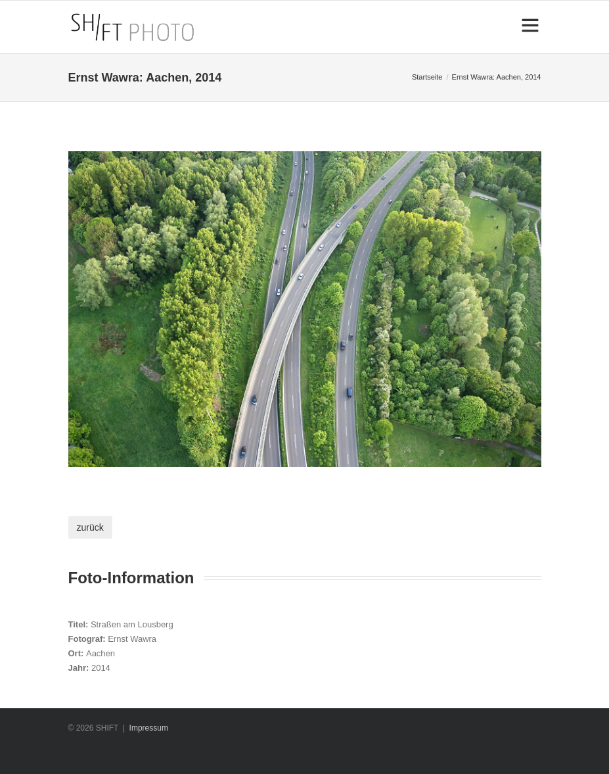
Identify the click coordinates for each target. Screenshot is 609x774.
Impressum (148, 728)
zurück (90, 527)
